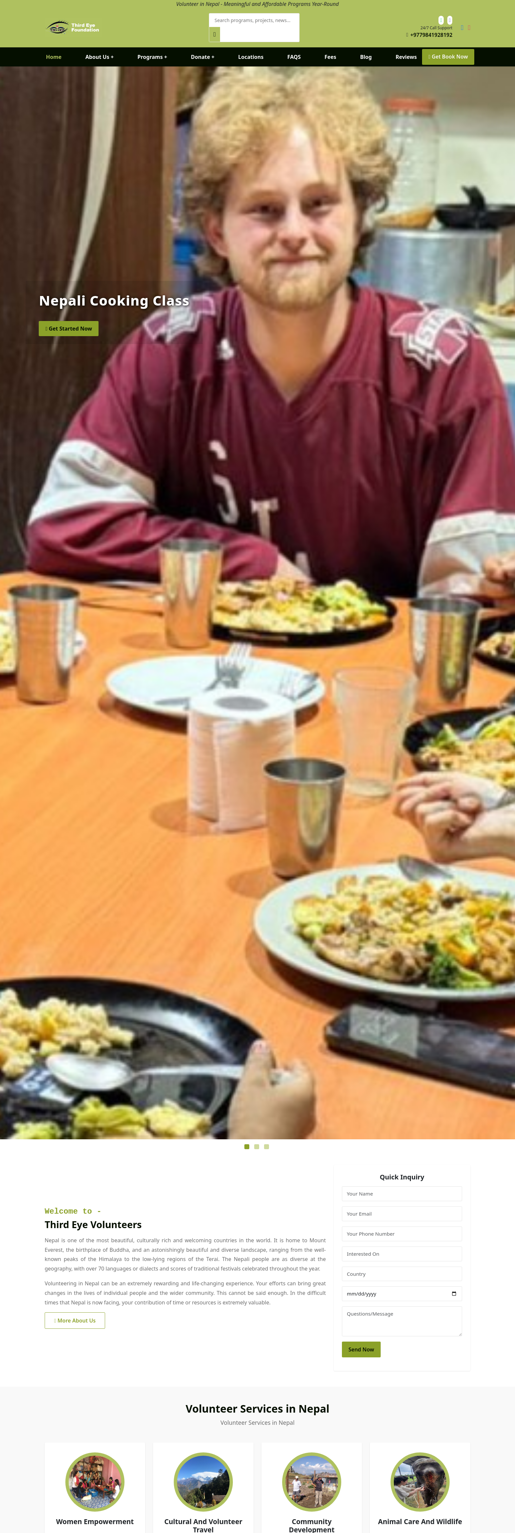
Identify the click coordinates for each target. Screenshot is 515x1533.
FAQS (293, 50)
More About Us (75, 1314)
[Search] (320, 24)
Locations (250, 50)
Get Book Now (448, 50)
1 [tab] (247, 1141)
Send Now (361, 1343)
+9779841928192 (431, 32)
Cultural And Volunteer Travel (203, 1519)
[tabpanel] (257, 596)
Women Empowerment (95, 1515)
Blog (365, 50)
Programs (152, 50)
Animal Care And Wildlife (420, 1515)
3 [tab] (267, 1141)
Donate (202, 50)
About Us (99, 50)
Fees (330, 50)
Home (53, 50)
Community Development (311, 1519)
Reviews (405, 50)
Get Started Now (68, 322)
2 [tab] (257, 1141)
